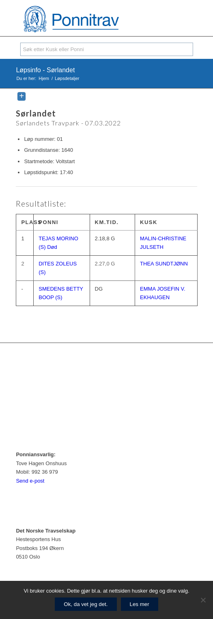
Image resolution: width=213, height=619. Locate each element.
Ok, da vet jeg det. (86, 604)
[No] (203, 600)
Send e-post (30, 481)
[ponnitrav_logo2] (88, 20)
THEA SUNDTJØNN (164, 264)
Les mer (139, 604)
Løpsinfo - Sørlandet (45, 70)
